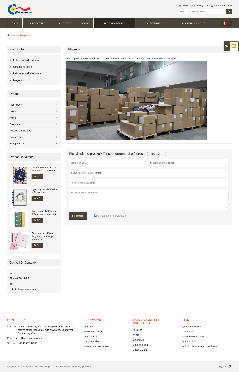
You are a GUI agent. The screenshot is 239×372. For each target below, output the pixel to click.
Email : (10, 338)
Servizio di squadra (93, 331)
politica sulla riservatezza (96, 346)
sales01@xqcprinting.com (195, 5)
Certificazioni (90, 336)
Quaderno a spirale (192, 326)
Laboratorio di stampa (26, 60)
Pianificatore (16, 104)
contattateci (153, 23)
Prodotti (37, 23)
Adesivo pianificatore (20, 130)
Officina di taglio (22, 66)
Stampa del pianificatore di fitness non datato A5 (44, 213)
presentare (77, 216)
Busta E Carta (17, 137)
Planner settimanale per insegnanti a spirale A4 (44, 169)
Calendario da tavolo (193, 336)
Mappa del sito (91, 341)
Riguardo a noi (193, 23)
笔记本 (13, 117)
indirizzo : (12, 326)
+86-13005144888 (223, 5)
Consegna (88, 326)
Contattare (17, 320)
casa (14, 23)
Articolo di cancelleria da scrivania (199, 346)
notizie (65, 23)
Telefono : (12, 343)
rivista (13, 111)
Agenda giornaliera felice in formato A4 (44, 191)
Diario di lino (188, 331)
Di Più (37, 176)
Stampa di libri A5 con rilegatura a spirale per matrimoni (43, 236)
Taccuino (137, 330)
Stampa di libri (17, 143)
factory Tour (114, 23)
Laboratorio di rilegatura (27, 73)
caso (85, 23)
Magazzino (19, 80)
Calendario (15, 124)
